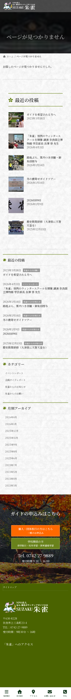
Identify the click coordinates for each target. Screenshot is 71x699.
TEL (65, 693)
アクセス (33, 693)
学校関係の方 (35, 543)
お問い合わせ (49, 693)
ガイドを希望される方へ (41, 114)
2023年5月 (11, 472)
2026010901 (34, 200)
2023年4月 (11, 478)
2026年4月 (11, 417)
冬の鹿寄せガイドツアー (41, 179)
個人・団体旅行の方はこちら (35, 530)
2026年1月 (11, 424)
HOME (19, 693)
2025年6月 (11, 458)
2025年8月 (11, 451)
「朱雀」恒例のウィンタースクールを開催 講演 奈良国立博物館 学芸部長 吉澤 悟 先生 (45, 139)
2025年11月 (11, 437)
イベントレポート (30, 284)
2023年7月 (11, 465)
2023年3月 (11, 485)
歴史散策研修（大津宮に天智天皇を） (44, 223)
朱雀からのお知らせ (32, 301)
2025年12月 (11, 431)
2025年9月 (11, 444)
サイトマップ (9, 587)
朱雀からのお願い (31, 270)
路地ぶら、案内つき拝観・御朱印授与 (44, 159)
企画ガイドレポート (15, 379)
